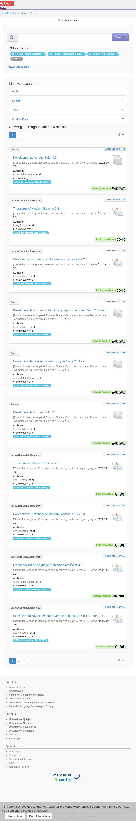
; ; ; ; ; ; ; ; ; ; (68, 329)
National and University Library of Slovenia (31, 702)
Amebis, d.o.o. (16, 691)
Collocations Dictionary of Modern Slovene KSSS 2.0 (49, 514)
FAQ (11, 763)
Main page (14, 751)
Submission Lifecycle (20, 759)
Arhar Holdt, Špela (23, 174)
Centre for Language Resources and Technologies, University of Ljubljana (55, 162)
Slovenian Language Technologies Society (31, 706)
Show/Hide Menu (68, 20)
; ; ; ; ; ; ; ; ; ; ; (68, 634)
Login (6, 3)
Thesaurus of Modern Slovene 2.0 (36, 463)
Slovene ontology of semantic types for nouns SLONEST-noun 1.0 (58, 616)
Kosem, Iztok (20, 276)
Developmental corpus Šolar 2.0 (35, 412)
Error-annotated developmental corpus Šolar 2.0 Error (49, 361)
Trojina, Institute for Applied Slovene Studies (39, 315)
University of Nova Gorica (22, 727)
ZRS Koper (14, 738)
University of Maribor (20, 723)
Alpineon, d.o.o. (17, 687)
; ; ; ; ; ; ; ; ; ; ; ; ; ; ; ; (68, 227)
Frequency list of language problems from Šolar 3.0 (48, 565)
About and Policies (19, 767)
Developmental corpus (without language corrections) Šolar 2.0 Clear (60, 310)
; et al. (68, 176)
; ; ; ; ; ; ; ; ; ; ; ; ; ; (68, 583)
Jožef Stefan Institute (20, 698)
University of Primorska (21, 731)
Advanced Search (18, 66)
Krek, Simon (20, 225)
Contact (13, 755)
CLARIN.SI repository (14, 13)
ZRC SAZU (14, 734)
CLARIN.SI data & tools (115, 149)
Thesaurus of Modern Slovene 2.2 (36, 208)
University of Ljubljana (21, 719)
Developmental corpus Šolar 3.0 (35, 157)
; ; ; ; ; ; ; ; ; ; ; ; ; (68, 176)
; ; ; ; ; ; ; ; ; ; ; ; (68, 431)
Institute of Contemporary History (26, 695)
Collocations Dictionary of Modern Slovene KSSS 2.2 (49, 259)
